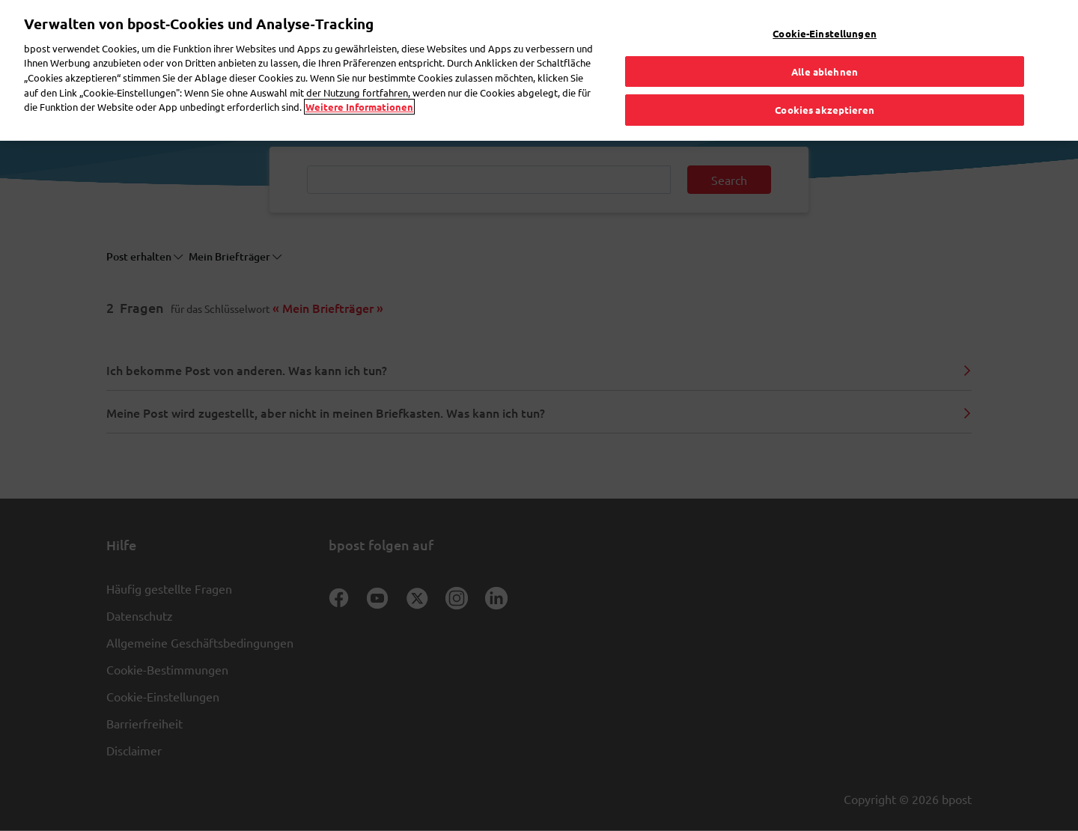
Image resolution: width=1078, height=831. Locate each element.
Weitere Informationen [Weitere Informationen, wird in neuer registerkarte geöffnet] (359, 70)
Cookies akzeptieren (824, 73)
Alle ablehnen (824, 34)
